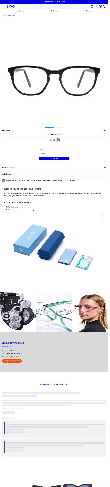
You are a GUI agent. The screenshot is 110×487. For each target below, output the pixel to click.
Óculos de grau (19, 11)
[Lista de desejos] (100, 7)
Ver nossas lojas (67, 180)
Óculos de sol (55, 11)
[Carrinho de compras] (105, 7)
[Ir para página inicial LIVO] (10, 6)
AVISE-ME (54, 158)
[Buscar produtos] (92, 7)
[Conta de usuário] (96, 7)
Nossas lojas (90, 11)
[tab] (49, 127)
